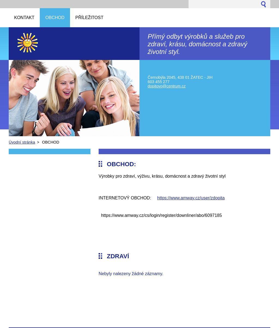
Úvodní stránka (22, 142)
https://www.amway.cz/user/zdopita (191, 198)
